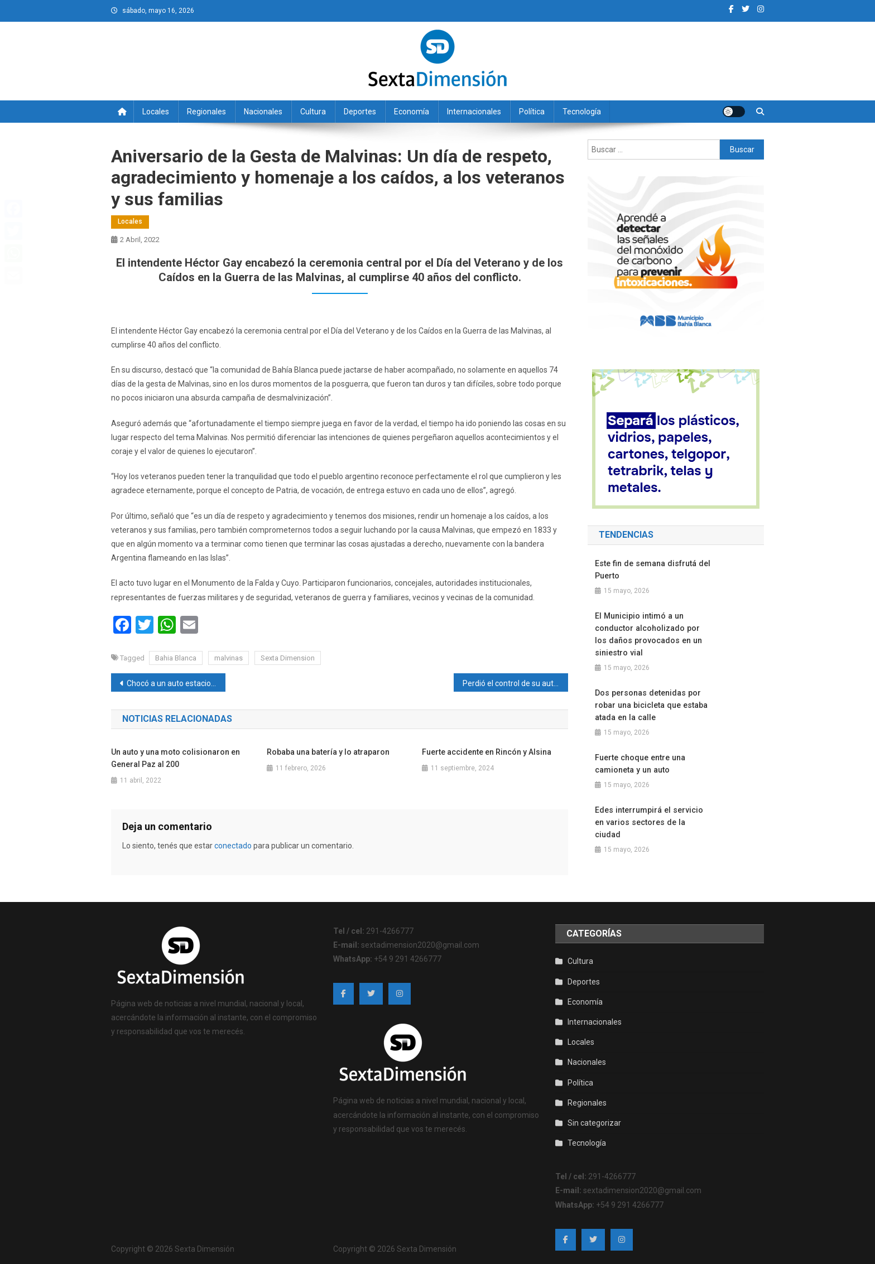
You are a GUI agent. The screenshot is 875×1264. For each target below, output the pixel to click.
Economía (411, 111)
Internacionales (474, 111)
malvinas (228, 658)
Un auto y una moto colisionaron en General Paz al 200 (175, 758)
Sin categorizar (594, 1119)
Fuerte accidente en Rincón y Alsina (486, 751)
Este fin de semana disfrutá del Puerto (651, 569)
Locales (155, 111)
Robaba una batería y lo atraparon (328, 751)
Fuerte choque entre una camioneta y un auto (639, 763)
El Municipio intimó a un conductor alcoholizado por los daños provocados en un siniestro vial (647, 634)
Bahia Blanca (175, 658)
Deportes (360, 111)
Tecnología (581, 111)
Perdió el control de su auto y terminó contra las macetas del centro (515, 683)
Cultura (313, 111)
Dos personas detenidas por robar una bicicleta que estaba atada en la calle (650, 705)
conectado (233, 845)
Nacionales (263, 111)
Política (532, 111)
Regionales (206, 111)
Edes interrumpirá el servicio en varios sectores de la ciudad (652, 816)
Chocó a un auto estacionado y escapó (176, 683)
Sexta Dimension (288, 658)
